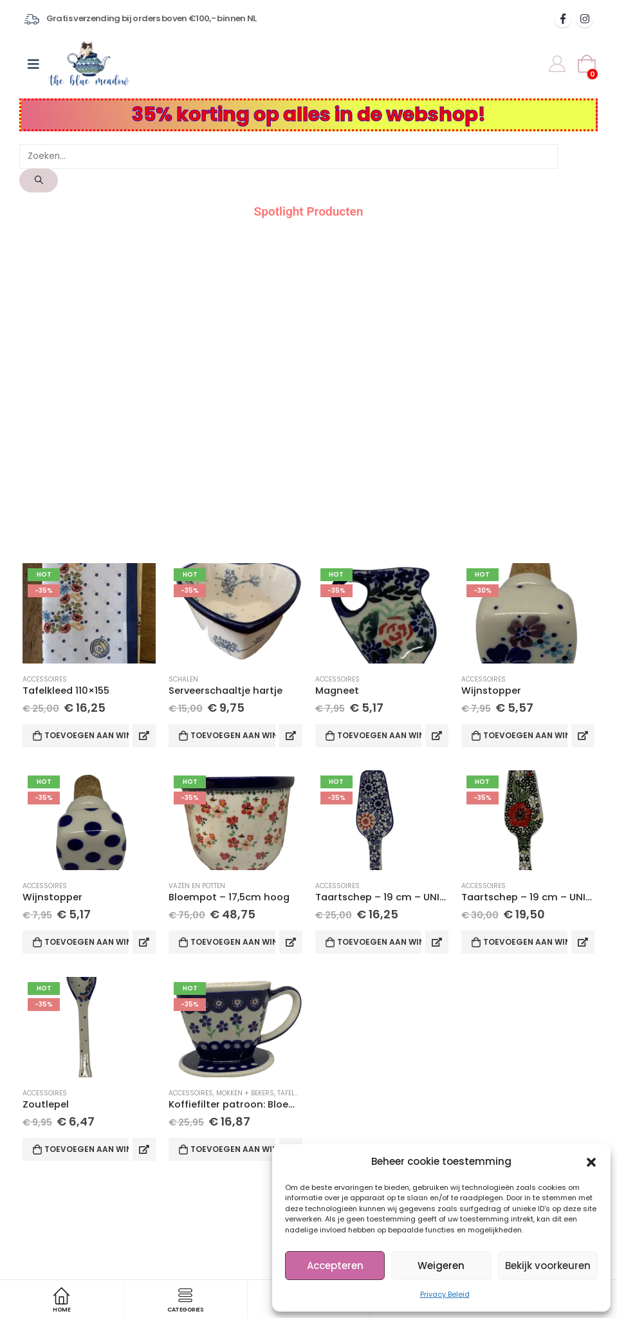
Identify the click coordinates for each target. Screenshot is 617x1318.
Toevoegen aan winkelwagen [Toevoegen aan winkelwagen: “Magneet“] (379, 735)
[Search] (38, 180)
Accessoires (45, 679)
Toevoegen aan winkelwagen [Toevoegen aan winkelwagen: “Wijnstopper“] (525, 735)
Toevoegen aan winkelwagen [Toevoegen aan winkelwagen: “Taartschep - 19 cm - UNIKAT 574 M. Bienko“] (379, 941)
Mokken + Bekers (245, 1093)
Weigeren (441, 1265)
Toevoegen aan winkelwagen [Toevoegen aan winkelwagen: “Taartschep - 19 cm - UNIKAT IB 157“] (525, 941)
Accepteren (335, 1265)
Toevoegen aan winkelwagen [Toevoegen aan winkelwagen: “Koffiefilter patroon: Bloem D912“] (232, 1149)
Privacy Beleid (445, 1294)
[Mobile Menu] (33, 64)
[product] (89, 613)
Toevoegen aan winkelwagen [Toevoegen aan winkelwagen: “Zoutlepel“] (86, 1149)
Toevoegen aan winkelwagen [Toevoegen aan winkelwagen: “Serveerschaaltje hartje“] (232, 735)
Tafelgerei (295, 1093)
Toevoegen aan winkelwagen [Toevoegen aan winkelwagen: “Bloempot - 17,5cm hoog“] (232, 941)
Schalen (183, 679)
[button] (591, 1161)
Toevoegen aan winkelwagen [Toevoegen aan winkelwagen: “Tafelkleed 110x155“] (86, 735)
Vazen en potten (197, 886)
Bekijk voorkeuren (548, 1265)
